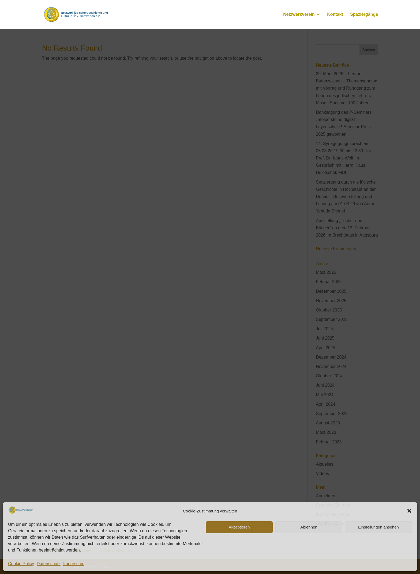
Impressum (73, 563)
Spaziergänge (364, 15)
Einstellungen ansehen (378, 527)
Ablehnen (308, 527)
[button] (409, 511)
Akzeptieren (239, 527)
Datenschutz (49, 563)
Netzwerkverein (298, 15)
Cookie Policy (21, 563)
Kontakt (335, 15)
